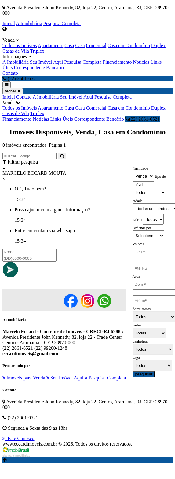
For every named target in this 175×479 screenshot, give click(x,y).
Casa (69, 45)
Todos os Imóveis (19, 45)
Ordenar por (142, 228)
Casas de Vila (15, 51)
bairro (137, 219)
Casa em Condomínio (129, 45)
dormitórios (142, 309)
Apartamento (51, 45)
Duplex (158, 45)
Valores (138, 244)
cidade (138, 201)
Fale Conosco (18, 438)
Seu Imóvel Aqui (46, 62)
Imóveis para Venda (23, 377)
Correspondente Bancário (39, 67)
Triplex (37, 51)
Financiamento (117, 62)
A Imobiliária (29, 23)
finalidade (140, 168)
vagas (137, 358)
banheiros (140, 341)
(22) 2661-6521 (142, 119)
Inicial (8, 23)
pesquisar (144, 374)
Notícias (141, 62)
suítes (137, 325)
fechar (12, 91)
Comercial (96, 45)
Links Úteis (61, 119)
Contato (10, 73)
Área (136, 276)
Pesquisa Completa (62, 23)
